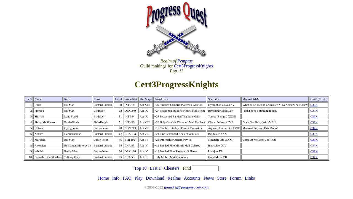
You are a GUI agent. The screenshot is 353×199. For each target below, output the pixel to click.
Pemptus (184, 61)
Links (250, 178)
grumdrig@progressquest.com (186, 187)
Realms (174, 178)
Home (103, 178)
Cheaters (172, 168)
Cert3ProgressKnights (193, 66)
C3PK (313, 104)
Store (221, 178)
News (209, 178)
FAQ (127, 178)
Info (116, 178)
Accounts (192, 178)
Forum (236, 178)
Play (138, 178)
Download (155, 178)
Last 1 (155, 168)
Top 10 (140, 168)
